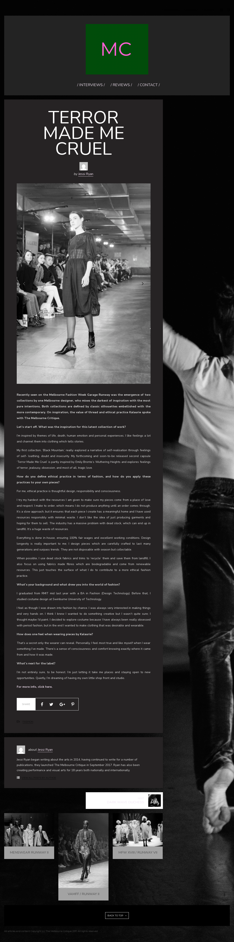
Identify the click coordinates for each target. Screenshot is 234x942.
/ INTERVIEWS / (171, 10)
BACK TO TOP (117, 915)
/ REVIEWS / (191, 10)
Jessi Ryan (85, 174)
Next (143, 283)
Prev (24, 283)
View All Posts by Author (39, 777)
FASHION (28, 721)
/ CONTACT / (209, 10)
